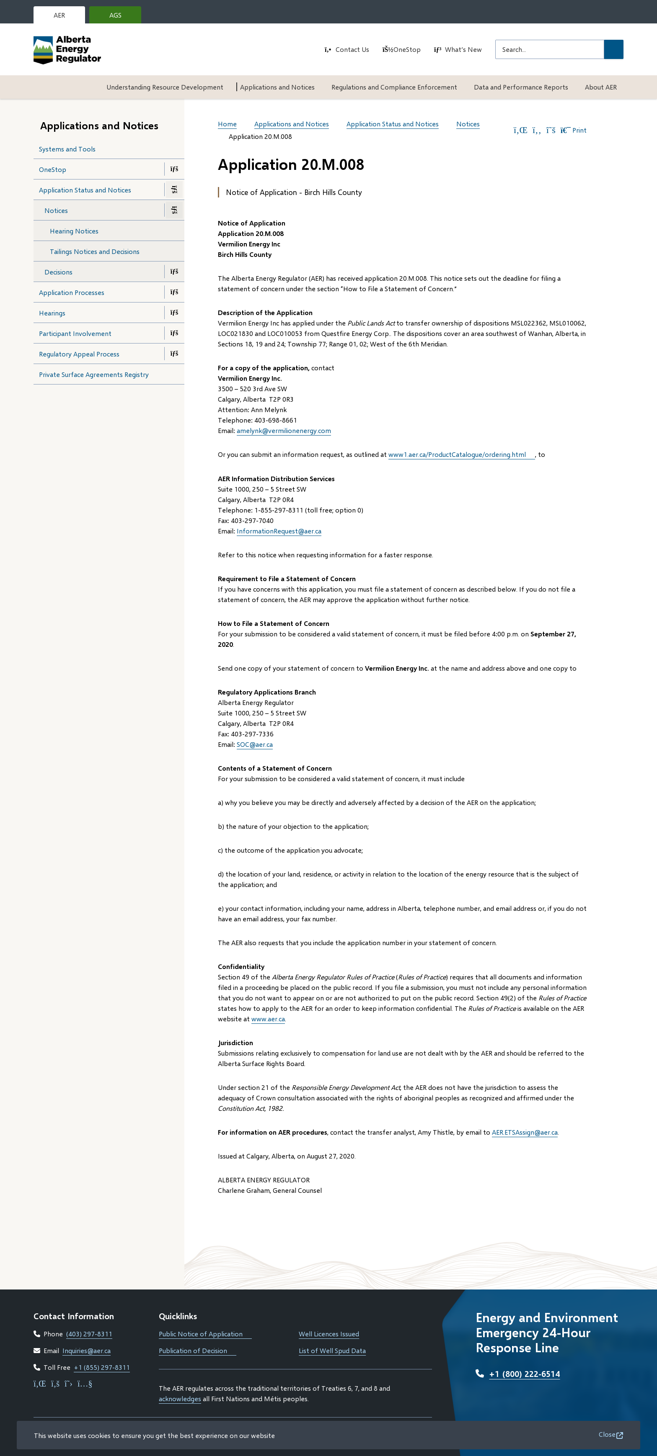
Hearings (52, 313)
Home (227, 124)
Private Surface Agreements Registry (94, 374)
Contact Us (352, 49)
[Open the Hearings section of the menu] (174, 312)
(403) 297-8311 (89, 1334)
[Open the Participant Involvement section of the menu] (174, 333)
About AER (601, 87)
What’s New (463, 49)
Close (607, 1434)
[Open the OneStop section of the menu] (174, 169)
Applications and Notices (277, 87)
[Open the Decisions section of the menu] (174, 271)
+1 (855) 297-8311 (102, 1367)
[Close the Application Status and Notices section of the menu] (174, 189)
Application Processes (71, 292)
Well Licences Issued (329, 1334)
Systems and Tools (67, 149)
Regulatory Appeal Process (79, 354)
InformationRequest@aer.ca (279, 531)
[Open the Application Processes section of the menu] (174, 292)
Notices (56, 210)
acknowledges (180, 1398)
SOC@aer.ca (255, 744)
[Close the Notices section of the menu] (174, 210)
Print (574, 130)
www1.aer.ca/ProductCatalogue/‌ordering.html (461, 454)
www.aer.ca (268, 1019)
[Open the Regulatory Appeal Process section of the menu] (174, 353)
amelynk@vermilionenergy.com (284, 430)
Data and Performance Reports (521, 87)
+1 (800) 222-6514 (524, 1374)
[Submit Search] (613, 49)
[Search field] (549, 49)
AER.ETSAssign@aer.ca (525, 1132)
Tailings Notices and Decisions (95, 251)
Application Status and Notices (85, 190)
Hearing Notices (74, 231)
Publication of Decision (197, 1350)
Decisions (58, 272)
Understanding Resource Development (164, 87)
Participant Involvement (75, 333)
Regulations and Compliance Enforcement (394, 87)
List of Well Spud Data (332, 1350)
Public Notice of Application (205, 1334)
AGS (122, 17)
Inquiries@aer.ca (86, 1350)
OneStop (407, 49)
